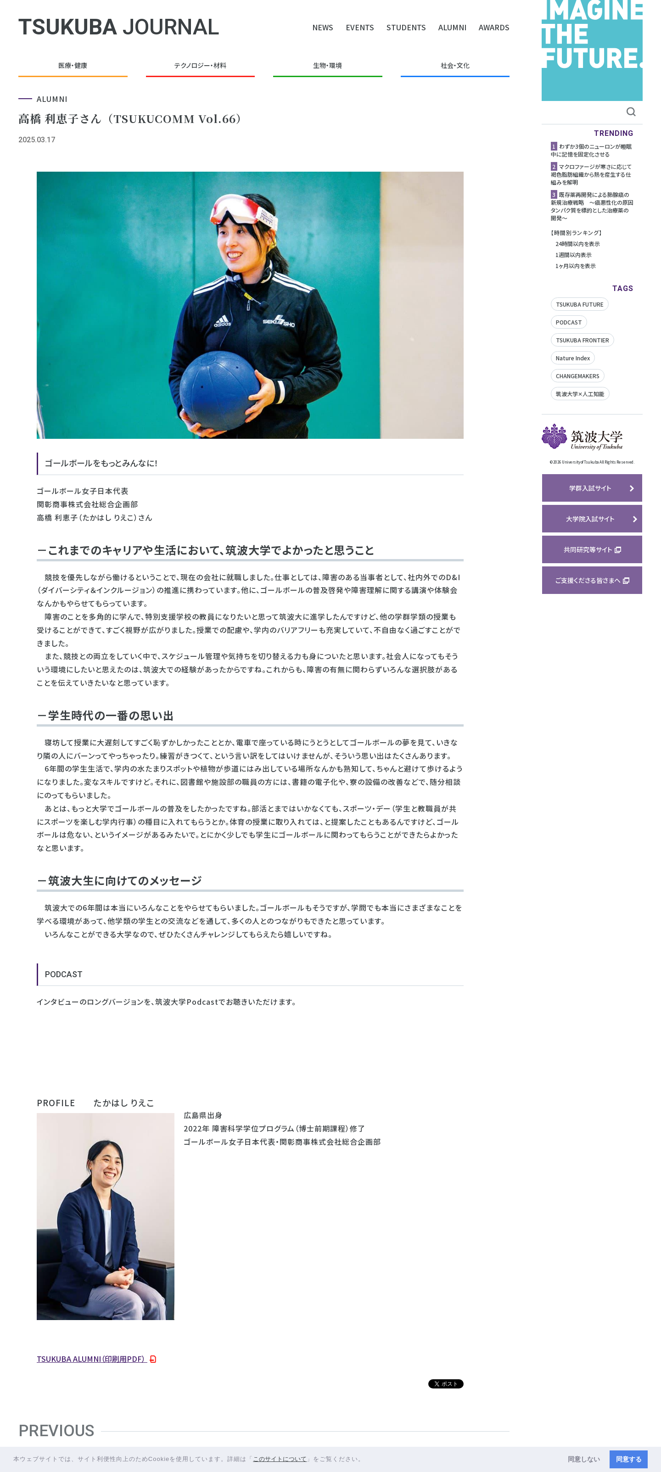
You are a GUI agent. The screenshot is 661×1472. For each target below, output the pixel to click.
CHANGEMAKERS (577, 376)
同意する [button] (629, 1459)
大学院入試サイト (590, 518)
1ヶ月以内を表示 (575, 265)
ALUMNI (452, 27)
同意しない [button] (584, 1459)
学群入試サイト (590, 488)
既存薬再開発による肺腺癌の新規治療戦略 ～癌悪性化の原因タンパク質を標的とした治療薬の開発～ (592, 206)
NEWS (322, 27)
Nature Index (573, 358)
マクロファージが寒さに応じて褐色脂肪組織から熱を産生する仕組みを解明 (591, 174)
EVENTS (360, 27)
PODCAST (569, 322)
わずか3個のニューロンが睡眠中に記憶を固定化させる (591, 150)
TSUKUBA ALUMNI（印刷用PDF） (92, 1358)
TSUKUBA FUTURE (580, 304)
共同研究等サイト (588, 549)
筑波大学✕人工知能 (580, 393)
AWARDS (494, 27)
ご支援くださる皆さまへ (588, 580)
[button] (368, 1460)
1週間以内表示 (573, 254)
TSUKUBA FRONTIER (582, 340)
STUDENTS (406, 27)
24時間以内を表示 (577, 243)
